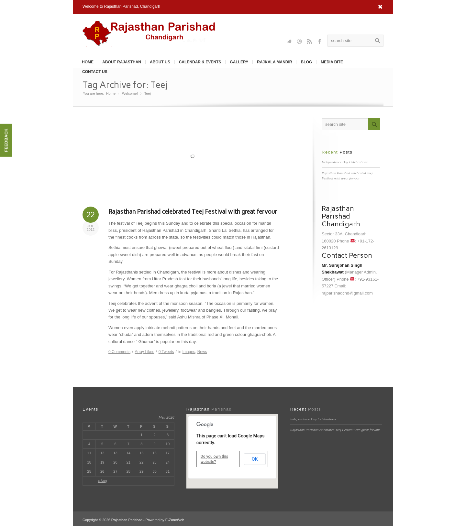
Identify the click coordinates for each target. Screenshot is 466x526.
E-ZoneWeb (174, 520)
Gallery (239, 62)
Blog (306, 62)
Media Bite (332, 62)
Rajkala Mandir (274, 62)
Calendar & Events (200, 62)
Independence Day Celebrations (345, 162)
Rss (309, 41)
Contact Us (94, 72)
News (202, 351)
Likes (144, 351)
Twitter (289, 41)
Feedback (6, 140)
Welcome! (130, 93)
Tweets (166, 351)
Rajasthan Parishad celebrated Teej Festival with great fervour (192, 211)
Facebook (319, 41)
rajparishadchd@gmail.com (347, 293)
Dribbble (299, 41)
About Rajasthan (121, 62)
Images (189, 351)
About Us (160, 62)
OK (255, 459)
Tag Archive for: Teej (125, 84)
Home (88, 62)
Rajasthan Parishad (126, 520)
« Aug (102, 481)
